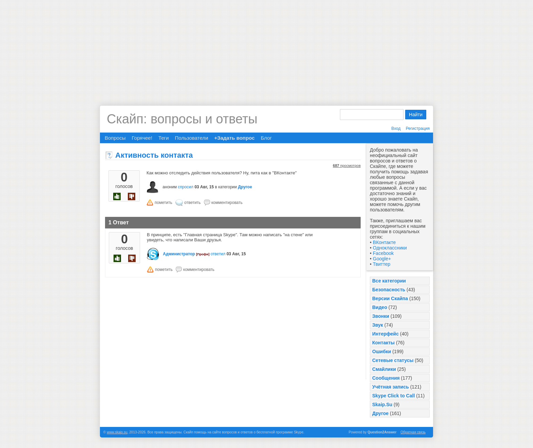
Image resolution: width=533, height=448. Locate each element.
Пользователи (191, 138)
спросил (185, 187)
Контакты (383, 342)
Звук (377, 325)
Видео (379, 307)
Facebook (383, 253)
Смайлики (384, 369)
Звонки (380, 316)
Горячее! (142, 138)
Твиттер (381, 264)
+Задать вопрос (234, 138)
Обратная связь (413, 432)
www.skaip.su (117, 432)
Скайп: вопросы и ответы (182, 119)
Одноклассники (390, 248)
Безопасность (388, 289)
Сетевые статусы (392, 360)
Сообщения (386, 378)
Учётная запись (390, 387)
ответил (217, 254)
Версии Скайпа (390, 298)
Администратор (179, 254)
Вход (395, 128)
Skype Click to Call (393, 395)
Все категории (389, 280)
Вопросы (115, 138)
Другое (380, 413)
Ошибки (381, 351)
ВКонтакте (384, 242)
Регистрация (418, 128)
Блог (266, 138)
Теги (163, 138)
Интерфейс (385, 334)
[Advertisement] (266, 47)
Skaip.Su (382, 404)
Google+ (382, 258)
